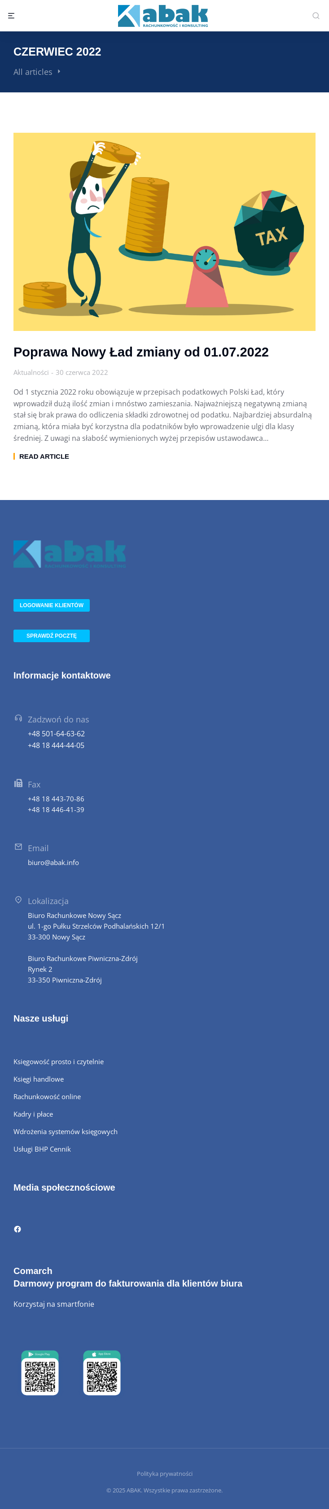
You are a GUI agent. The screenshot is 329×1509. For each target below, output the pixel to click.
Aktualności (31, 372)
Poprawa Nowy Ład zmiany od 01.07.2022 (141, 352)
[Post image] (164, 232)
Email (38, 848)
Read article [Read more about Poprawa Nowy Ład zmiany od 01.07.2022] (44, 456)
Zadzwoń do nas (58, 719)
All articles (33, 71)
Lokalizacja (48, 901)
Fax (34, 784)
